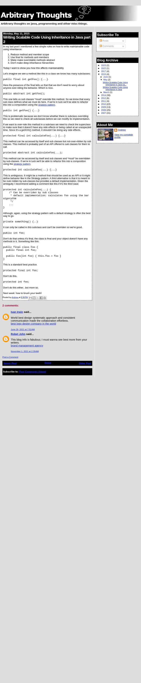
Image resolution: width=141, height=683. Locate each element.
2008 (103, 110)
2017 (103, 71)
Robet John (18, 334)
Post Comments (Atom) (32, 371)
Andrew (122, 130)
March (106, 92)
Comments (107, 46)
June (105, 77)
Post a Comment (10, 357)
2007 (103, 113)
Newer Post (10, 363)
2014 (103, 95)
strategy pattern (46, 104)
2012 (103, 98)
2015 (103, 74)
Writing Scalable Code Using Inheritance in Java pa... (115, 83)
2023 (103, 65)
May (105, 80)
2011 (103, 101)
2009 (103, 107)
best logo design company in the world (33, 323)
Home (47, 362)
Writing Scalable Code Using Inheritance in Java (115, 88)
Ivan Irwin (17, 312)
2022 (103, 68)
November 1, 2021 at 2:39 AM (25, 351)
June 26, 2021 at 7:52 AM (23, 329)
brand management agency (27, 345)
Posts (104, 41)
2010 (103, 104)
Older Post (85, 363)
